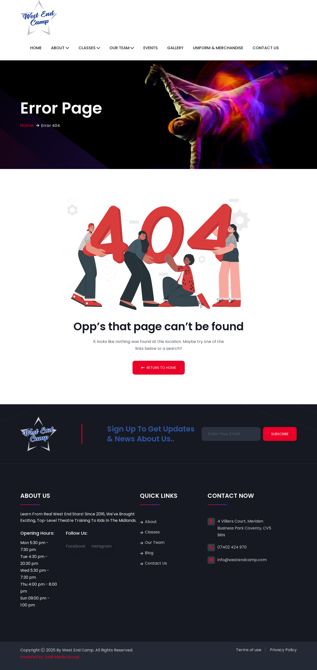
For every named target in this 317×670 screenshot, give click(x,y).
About (58, 48)
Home (36, 48)
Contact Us (266, 48)
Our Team (119, 48)
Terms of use (248, 650)
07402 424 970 (232, 547)
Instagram (101, 546)
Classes (87, 48)
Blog (149, 552)
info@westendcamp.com (242, 560)
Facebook (75, 546)
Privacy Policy (283, 650)
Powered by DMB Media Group (49, 657)
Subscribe (280, 433)
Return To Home (158, 367)
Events (150, 48)
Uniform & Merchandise (218, 48)
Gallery (175, 48)
